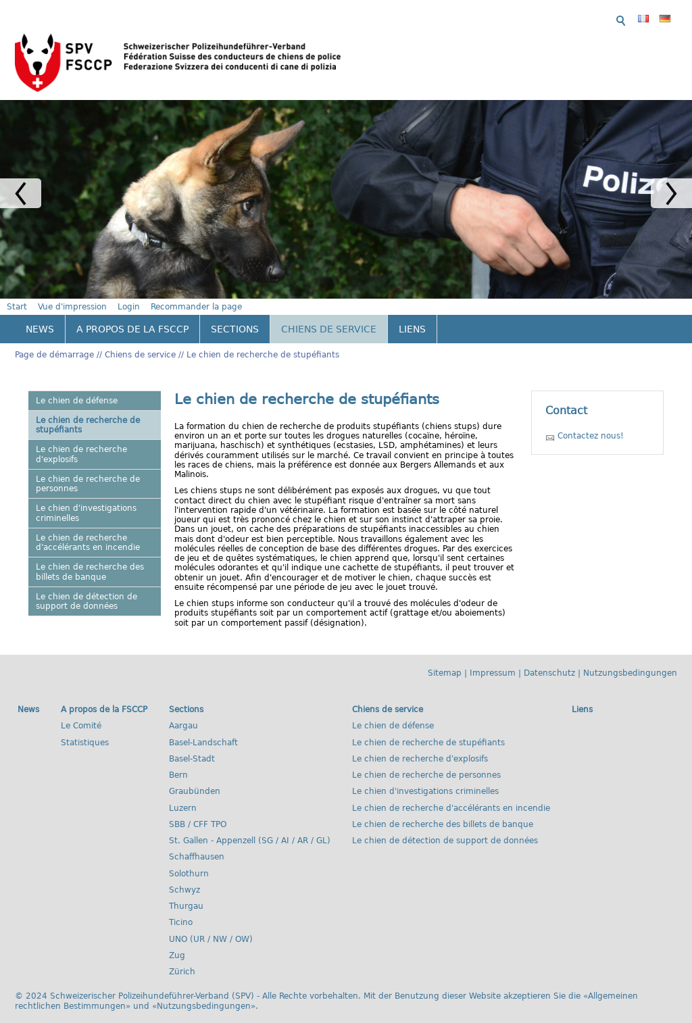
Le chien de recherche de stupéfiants (263, 339)
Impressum (493, 657)
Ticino (181, 907)
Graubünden (194, 775)
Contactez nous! (591, 420)
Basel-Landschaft (203, 726)
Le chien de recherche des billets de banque (90, 556)
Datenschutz (549, 657)
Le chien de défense (77, 384)
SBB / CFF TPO (197, 809)
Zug (177, 940)
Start (379, 17)
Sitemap (445, 657)
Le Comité (81, 710)
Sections (235, 313)
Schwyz (184, 874)
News (40, 313)
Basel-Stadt (192, 743)
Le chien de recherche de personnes (88, 468)
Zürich (182, 956)
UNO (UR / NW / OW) (211, 923)
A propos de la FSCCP (132, 313)
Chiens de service (328, 313)
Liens (412, 313)
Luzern (183, 792)
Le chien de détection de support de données (86, 585)
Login (491, 17)
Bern (178, 759)
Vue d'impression (434, 17)
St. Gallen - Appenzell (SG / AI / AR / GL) (249, 825)
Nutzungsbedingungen (630, 657)
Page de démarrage (54, 339)
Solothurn (189, 857)
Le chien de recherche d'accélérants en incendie (88, 527)
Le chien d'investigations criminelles (86, 497)
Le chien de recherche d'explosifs (81, 438)
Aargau (183, 710)
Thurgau (186, 890)
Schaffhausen (196, 841)
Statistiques (85, 726)
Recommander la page (558, 17)
